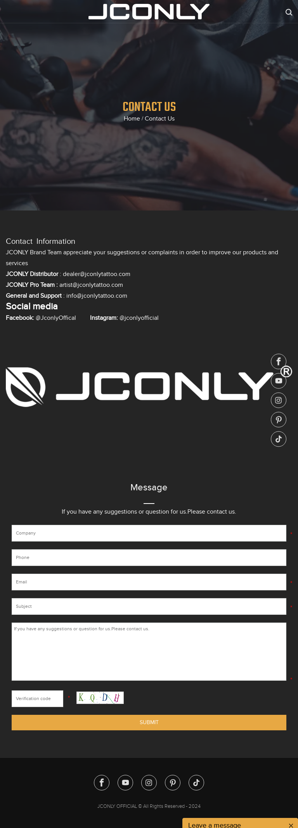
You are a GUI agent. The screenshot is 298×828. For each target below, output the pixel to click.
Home (132, 119)
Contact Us (160, 119)
